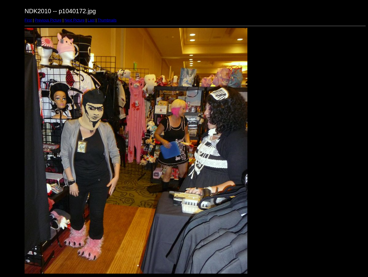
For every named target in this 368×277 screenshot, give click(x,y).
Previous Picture (48, 20)
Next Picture (74, 20)
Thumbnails (107, 20)
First (28, 20)
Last (91, 20)
